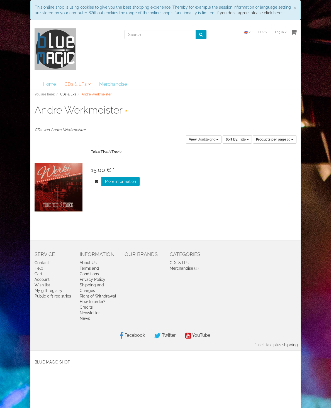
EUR (262, 32)
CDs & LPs (77, 84)
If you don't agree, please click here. (249, 13)
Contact (42, 262)
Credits (86, 307)
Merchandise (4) (184, 268)
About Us (88, 262)
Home (49, 84)
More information (120, 181)
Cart (38, 274)
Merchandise (113, 84)
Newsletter (90, 313)
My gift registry (48, 290)
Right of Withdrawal (98, 296)
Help (39, 268)
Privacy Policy (92, 279)
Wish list (42, 285)
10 (274, 139)
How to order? (92, 301)
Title (237, 139)
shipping (290, 345)
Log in (280, 32)
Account (42, 279)
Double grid (203, 139)
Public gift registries (53, 296)
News (85, 318)
